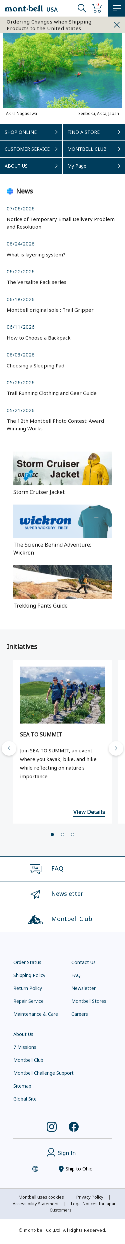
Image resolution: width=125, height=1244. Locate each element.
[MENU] (116, 8)
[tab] (52, 834)
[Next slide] (116, 748)
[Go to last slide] (9, 748)
